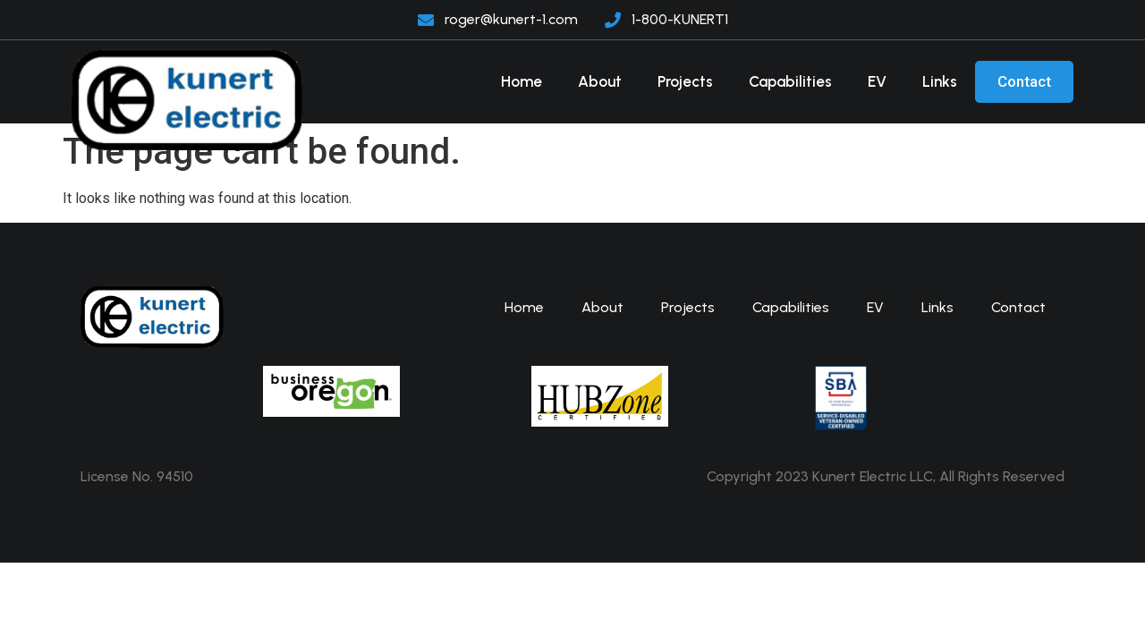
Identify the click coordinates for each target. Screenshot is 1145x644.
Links (939, 81)
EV (877, 81)
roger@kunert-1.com (511, 19)
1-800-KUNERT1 (680, 19)
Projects (685, 81)
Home (521, 81)
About (600, 81)
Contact (1024, 81)
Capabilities (790, 81)
